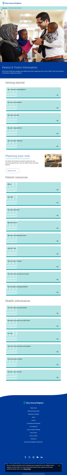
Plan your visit (12, 170)
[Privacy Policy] (27, 469)
